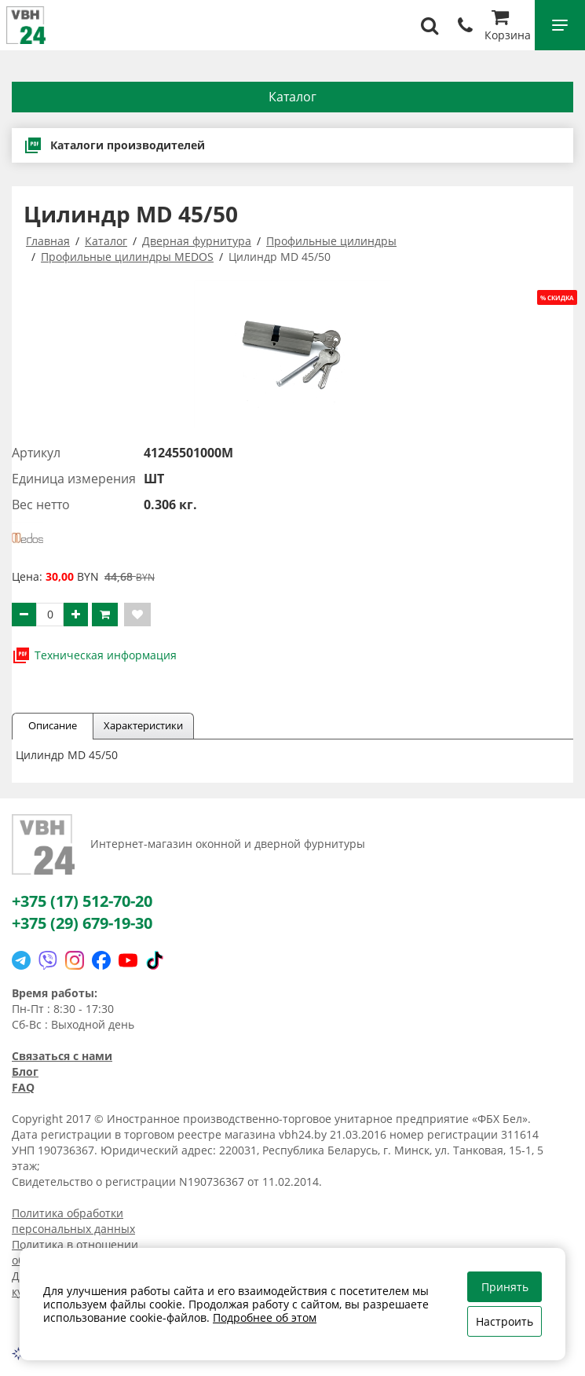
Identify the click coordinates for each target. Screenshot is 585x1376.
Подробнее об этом (264, 1317)
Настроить (504, 1321)
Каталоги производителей (114, 145)
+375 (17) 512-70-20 (82, 901)
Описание (52, 725)
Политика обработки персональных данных (73, 1220)
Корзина (507, 27)
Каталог (292, 96)
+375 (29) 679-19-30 (82, 923)
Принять (504, 1286)
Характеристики (143, 725)
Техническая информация (94, 655)
